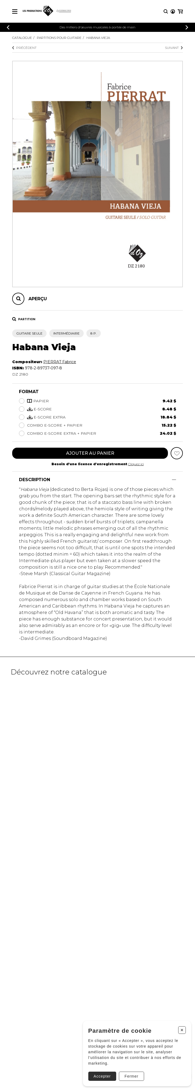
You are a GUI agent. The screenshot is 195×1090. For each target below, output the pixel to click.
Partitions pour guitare (59, 38)
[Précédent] (8, 27)
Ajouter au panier (90, 453)
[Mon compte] (173, 11)
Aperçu (37, 298)
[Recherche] (166, 11)
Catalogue (22, 38)
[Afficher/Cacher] (174, 479)
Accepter (102, 1076)
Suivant (174, 48)
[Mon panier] (180, 11)
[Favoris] (177, 453)
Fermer (131, 1076)
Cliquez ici (136, 464)
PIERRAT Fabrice (59, 361)
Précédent (24, 48)
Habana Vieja (98, 38)
